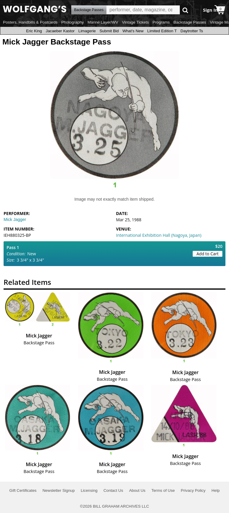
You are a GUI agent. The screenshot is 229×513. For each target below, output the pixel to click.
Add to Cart (207, 253)
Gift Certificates (22, 490)
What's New (133, 31)
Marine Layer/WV (102, 22)
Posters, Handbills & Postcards (30, 22)
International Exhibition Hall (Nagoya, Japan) (158, 235)
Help (215, 490)
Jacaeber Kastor (60, 31)
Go (185, 10)
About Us (137, 490)
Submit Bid (109, 31)
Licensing (89, 490)
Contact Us (113, 490)
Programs (161, 22)
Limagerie (87, 31)
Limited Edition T (162, 31)
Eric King (34, 31)
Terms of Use (163, 490)
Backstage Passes (190, 22)
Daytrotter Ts (191, 31)
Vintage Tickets (135, 22)
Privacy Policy (193, 490)
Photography (72, 22)
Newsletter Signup (58, 490)
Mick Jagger (15, 219)
